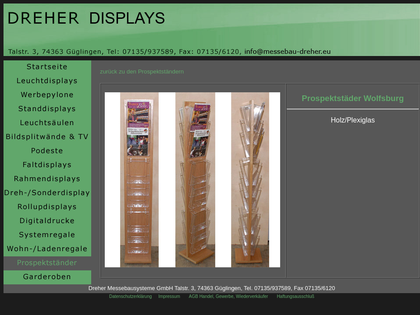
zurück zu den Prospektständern (142, 71)
